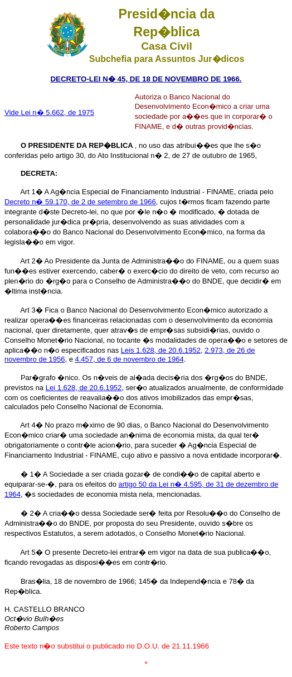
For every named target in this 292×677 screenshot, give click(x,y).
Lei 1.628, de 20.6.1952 (84, 387)
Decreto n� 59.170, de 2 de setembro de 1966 (80, 202)
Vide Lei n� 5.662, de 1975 (49, 112)
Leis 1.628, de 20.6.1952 (161, 350)
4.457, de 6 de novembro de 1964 (129, 359)
